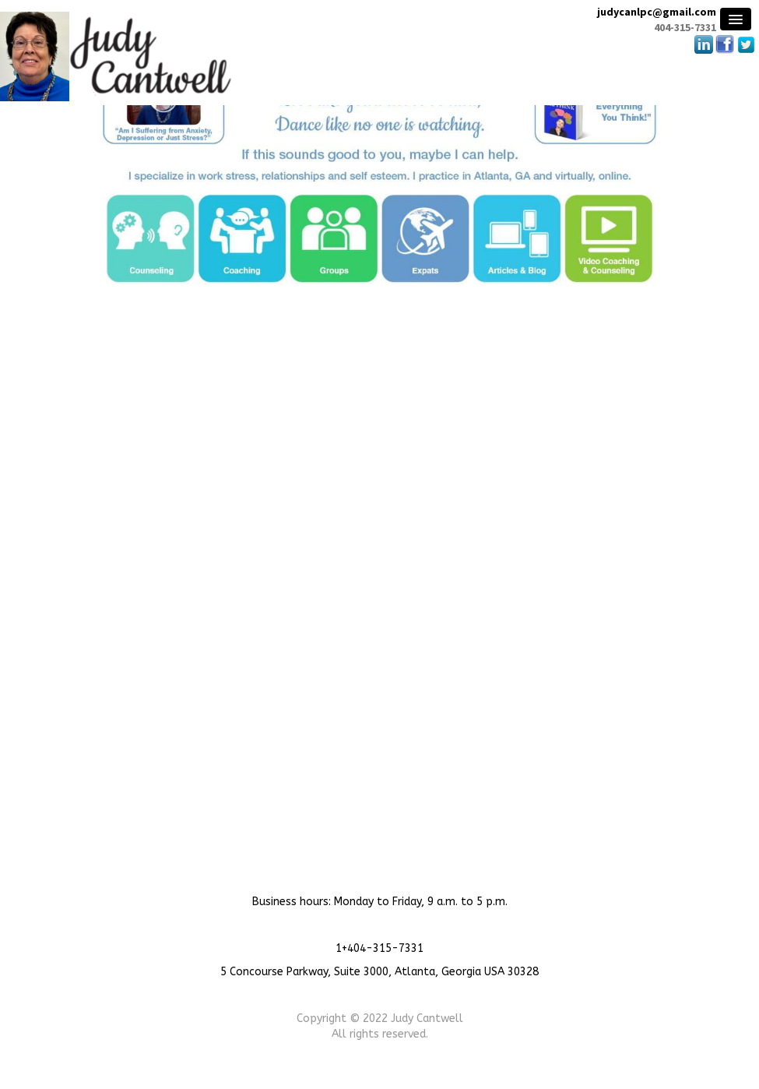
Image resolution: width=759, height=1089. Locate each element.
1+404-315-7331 (379, 948)
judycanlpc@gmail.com (656, 12)
